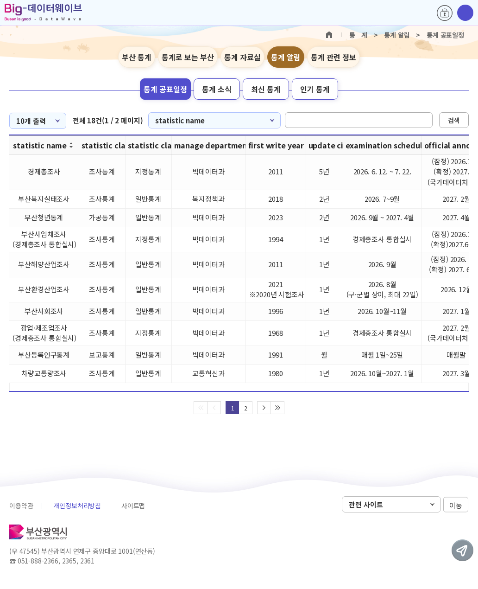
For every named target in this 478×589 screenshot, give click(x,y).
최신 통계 (266, 89)
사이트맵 (133, 505)
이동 (455, 505)
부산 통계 (136, 57)
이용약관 (21, 505)
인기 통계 (315, 89)
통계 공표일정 (165, 89)
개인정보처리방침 (77, 505)
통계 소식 (217, 89)
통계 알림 (286, 57)
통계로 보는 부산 (188, 57)
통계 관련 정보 (333, 57)
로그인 (445, 13)
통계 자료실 (242, 57)
